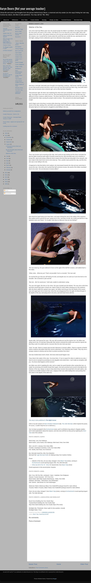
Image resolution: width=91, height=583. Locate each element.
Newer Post (33, 564)
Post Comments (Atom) (42, 567)
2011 (6, 179)
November (9, 137)
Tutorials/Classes (66, 20)
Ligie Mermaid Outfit (42, 455)
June (7, 158)
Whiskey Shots (19, 87)
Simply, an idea (54, 20)
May (7, 160)
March (8, 165)
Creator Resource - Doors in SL (11, 114)
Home (59, 564)
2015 (6, 135)
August (8, 144)
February (8, 167)
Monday (44, 20)
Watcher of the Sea (11, 153)
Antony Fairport (19, 48)
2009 (6, 184)
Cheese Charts (7, 45)
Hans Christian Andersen (51, 423)
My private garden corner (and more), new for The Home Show (8, 61)
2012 (6, 177)
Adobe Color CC (7, 33)
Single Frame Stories (18, 76)
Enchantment (50, 429)
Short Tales (24, 20)
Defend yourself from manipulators (12, 111)
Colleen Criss (18, 57)
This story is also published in (42, 420)
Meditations (18, 68)
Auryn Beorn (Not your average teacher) (22, 8)
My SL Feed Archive (18, 34)
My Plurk (17, 27)
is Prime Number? (7, 50)
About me (6, 20)
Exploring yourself (43, 514)
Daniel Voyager (19, 62)
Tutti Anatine (18, 78)
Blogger (55, 578)
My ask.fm (18, 36)
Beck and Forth (19, 50)
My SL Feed (18, 31)
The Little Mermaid (67, 423)
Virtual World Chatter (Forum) (19, 81)
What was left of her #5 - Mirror (41, 465)
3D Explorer (18, 46)
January (8, 169)
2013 (6, 175)
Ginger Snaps (18, 66)
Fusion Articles (35, 20)
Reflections (15, 20)
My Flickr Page (19, 29)
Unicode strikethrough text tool (7, 30)
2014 (6, 172)
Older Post (84, 564)
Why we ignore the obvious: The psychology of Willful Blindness (8, 41)
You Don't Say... (19, 90)
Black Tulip (64, 461)
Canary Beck (18, 54)
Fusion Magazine (19, 64)
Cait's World (18, 52)
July (7, 156)
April (7, 163)
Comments (7, 193)
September (9, 142)
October (8, 139)
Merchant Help (78, 20)
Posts (6, 190)
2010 (6, 181)
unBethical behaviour (18, 92)
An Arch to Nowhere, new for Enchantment (7, 75)
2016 (6, 133)
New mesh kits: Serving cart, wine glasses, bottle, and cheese (7, 68)
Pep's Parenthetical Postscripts (18, 72)
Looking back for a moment (10, 126)
